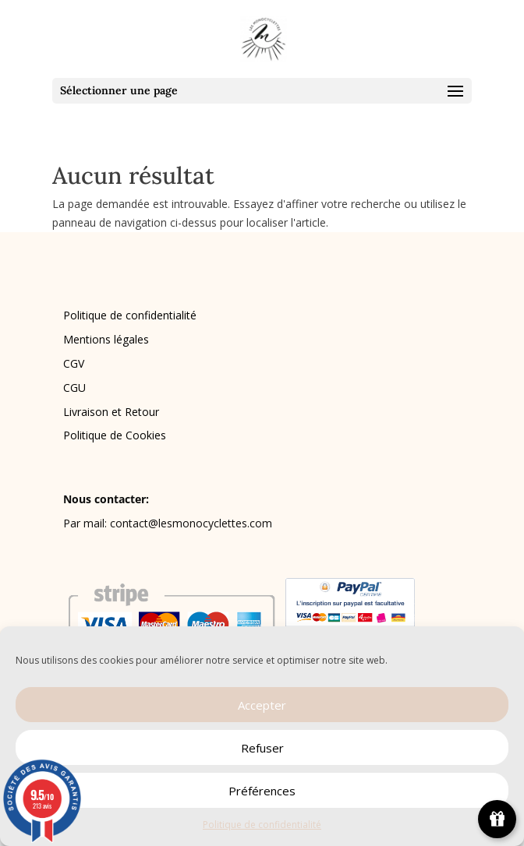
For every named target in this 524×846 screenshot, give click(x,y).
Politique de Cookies (114, 435)
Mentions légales (106, 339)
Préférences (262, 790)
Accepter (262, 705)
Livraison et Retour (111, 411)
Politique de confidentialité (262, 824)
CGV (73, 363)
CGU (74, 387)
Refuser (262, 748)
